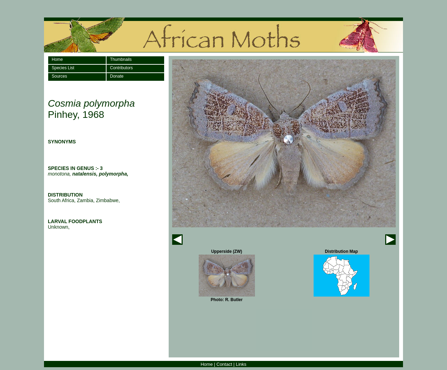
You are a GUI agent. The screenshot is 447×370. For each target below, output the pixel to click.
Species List (63, 67)
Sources (59, 76)
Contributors (121, 67)
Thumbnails (121, 59)
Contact (224, 364)
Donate (117, 76)
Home (57, 59)
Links (241, 364)
